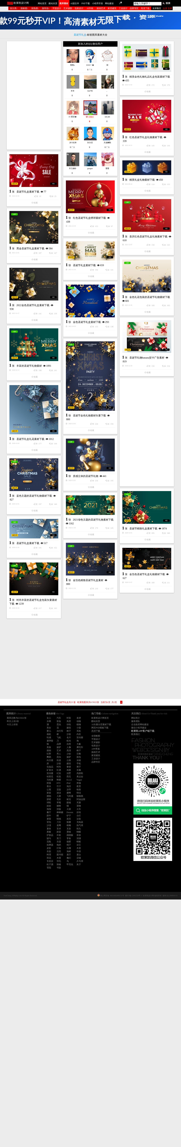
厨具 (69, 819)
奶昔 (59, 832)
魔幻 (69, 858)
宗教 (79, 753)
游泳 (59, 793)
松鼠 (59, 776)
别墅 (69, 773)
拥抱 (49, 796)
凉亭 (69, 789)
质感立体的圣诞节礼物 (85, 594)
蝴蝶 (79, 832)
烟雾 (69, 841)
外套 (59, 835)
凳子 (79, 767)
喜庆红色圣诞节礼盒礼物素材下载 (119, 278)
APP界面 (95, 749)
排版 (59, 809)
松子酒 (50, 864)
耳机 (79, 731)
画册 (69, 770)
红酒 (59, 770)
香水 (49, 786)
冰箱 (79, 760)
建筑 (69, 727)
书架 (59, 867)
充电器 (80, 822)
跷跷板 (70, 835)
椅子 (69, 731)
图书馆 (60, 854)
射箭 (49, 793)
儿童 (59, 796)
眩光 (69, 740)
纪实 (59, 773)
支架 (69, 828)
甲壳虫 (70, 864)
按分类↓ (14, 8)
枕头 (79, 828)
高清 (69, 750)
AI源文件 (74, 3)
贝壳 (59, 851)
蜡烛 (59, 819)
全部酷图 (95, 736)
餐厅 (49, 812)
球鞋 (49, 802)
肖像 (79, 770)
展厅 (69, 854)
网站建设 (109, 3)
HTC (59, 783)
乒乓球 (80, 861)
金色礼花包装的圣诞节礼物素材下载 (120, 361)
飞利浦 (70, 796)
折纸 (79, 812)
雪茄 (49, 867)
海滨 (69, 786)
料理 (49, 854)
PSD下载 (85, 3)
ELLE (69, 780)
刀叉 (59, 822)
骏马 (49, 838)
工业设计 (123, 8)
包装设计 (79, 8)
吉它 (79, 845)
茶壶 (79, 835)
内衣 (79, 734)
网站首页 (42, 3)
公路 (69, 760)
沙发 (69, 734)
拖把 (59, 845)
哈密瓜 (50, 776)
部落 (49, 783)
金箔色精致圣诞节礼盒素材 (59, 704)
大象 (79, 744)
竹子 (59, 786)
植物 (79, 724)
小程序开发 (97, 3)
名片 (69, 737)
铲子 (69, 815)
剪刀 (59, 838)
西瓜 (69, 776)
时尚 (59, 767)
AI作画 (90, 8)
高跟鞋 (80, 773)
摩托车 (80, 747)
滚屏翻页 (156, 8)
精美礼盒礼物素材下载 (113, 221)
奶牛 (49, 815)
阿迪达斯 (81, 799)
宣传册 (80, 737)
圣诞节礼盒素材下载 (27, 220)
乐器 (59, 841)
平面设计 (56, 8)
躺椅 (59, 806)
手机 (79, 763)
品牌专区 (134, 8)
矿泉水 (50, 770)
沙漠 (49, 825)
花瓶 (49, 841)
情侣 (79, 793)
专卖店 (50, 861)
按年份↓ (46, 8)
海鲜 (69, 851)
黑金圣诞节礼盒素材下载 (30, 308)
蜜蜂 (69, 793)
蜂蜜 (59, 780)
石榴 (69, 848)
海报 (49, 809)
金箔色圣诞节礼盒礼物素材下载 (118, 717)
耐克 (69, 799)
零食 (69, 838)
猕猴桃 (80, 796)
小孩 (79, 727)
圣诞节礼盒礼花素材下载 (30, 551)
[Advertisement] (34, 95)
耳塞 (79, 802)
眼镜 (69, 802)
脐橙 (49, 799)
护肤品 (50, 835)
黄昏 (49, 819)
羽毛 (59, 861)
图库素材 (64, 3)
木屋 (59, 858)
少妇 (69, 753)
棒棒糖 (60, 812)
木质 (79, 848)
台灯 (79, 815)
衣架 (49, 851)
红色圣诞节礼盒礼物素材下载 (116, 179)
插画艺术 (101, 8)
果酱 (49, 832)
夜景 (79, 786)
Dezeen (70, 812)
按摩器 (50, 845)
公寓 (49, 789)
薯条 (49, 828)
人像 (69, 747)
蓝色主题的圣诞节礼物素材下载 (34, 608)
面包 (79, 757)
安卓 (59, 828)
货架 (59, 789)
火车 (79, 809)
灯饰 (59, 848)
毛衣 (59, 799)
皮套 (49, 848)
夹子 (79, 864)
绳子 (69, 845)
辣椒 (59, 864)
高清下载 (145, 8)
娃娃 (49, 806)
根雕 (69, 825)
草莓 (59, 802)
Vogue (79, 780)
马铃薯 (50, 780)
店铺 (79, 858)
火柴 (69, 809)
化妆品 (50, 767)
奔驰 (79, 783)
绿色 (69, 724)
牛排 (79, 851)
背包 (49, 822)
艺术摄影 (68, 8)
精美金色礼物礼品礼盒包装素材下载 (91, 133)
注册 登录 (167, 8)
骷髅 (69, 822)
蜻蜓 (79, 841)
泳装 (79, 819)
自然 (69, 744)
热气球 (80, 825)
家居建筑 (112, 8)
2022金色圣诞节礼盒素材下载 (32, 365)
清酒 (79, 838)
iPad (68, 783)
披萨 (69, 757)
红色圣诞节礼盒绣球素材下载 (60, 262)
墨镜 (69, 832)
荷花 (49, 858)
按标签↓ (24, 8)
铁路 (79, 789)
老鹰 (59, 825)
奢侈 (69, 767)
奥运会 (80, 776)
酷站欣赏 (53, 3)
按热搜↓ (35, 8)
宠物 (79, 806)
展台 (79, 854)
